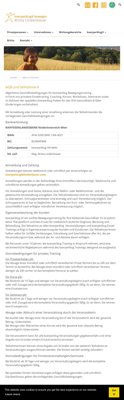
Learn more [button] (12, 394)
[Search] (120, 4)
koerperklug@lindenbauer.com (25, 174)
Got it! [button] (114, 392)
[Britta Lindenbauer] (26, 17)
